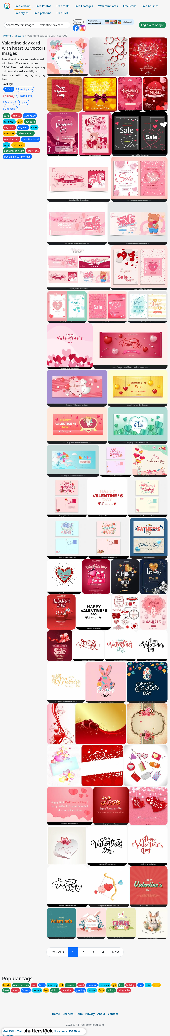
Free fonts (63, 6)
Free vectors (22, 6)
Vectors (19, 35)
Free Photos (43, 6)
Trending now (25, 89)
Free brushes (150, 6)
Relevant (9, 102)
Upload (78, 22)
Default (9, 89)
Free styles (21, 13)
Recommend (25, 95)
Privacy (90, 1014)
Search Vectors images (20, 25)
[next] (116, 952)
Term (79, 1014)
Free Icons (129, 6)
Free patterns (42, 13)
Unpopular (10, 108)
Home (7, 35)
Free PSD (62, 13)
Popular (23, 102)
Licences (67, 1014)
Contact (113, 1014)
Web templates (108, 6)
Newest (9, 95)
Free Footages (84, 6)
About (101, 1014)
